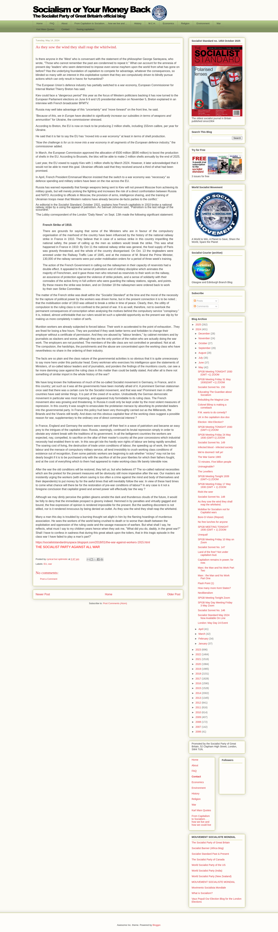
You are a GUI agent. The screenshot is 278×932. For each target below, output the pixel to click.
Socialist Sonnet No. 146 (211, 610)
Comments (201, 306)
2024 (199, 329)
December (204, 333)
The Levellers (205, 471)
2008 (199, 721)
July (201, 357)
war (50, 564)
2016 (199, 683)
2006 (199, 731)
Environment (203, 23)
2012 (199, 702)
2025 (199, 324)
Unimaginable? (206, 466)
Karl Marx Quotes (45, 29)
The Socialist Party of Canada (208, 859)
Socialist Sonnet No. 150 (211, 387)
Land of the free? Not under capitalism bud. (213, 553)
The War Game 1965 (209, 457)
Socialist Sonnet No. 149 (211, 442)
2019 (199, 668)
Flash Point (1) (206, 583)
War (219, 23)
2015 (199, 688)
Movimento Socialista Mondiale (209, 887)
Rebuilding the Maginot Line (213, 399)
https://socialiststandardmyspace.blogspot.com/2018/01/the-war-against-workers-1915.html (93, 542)
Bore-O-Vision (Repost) (211, 517)
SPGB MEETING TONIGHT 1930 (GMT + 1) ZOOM (213, 528)
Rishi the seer (205, 491)
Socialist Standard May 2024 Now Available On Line (213, 617)
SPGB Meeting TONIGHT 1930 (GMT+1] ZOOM (215, 428)
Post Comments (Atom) (115, 603)
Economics (168, 23)
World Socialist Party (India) (207, 870)
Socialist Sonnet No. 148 (211, 496)
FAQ (52, 23)
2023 (199, 649)
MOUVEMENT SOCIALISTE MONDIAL (213, 882)
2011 (199, 707)
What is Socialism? (202, 893)
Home (40, 23)
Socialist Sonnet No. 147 (211, 547)
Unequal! (203, 534)
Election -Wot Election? (210, 422)
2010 (199, 712)
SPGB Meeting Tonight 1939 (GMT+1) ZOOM (213, 478)
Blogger (156, 925)
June (201, 362)
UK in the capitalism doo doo (213, 417)
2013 (199, 697)
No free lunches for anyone (213, 521)
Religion (185, 23)
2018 (199, 673)
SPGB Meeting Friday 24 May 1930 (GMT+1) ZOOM (214, 436)
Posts (198, 300)
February (203, 638)
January (203, 643)
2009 (199, 717)
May (201, 367)
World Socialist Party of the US (209, 865)
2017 (199, 678)
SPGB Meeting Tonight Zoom (214, 597)
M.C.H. (152, 23)
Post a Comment (48, 579)
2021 (199, 659)
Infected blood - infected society (215, 447)
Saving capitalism (85, 29)
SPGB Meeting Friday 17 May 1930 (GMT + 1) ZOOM (214, 485)
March (202, 633)
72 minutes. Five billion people (214, 461)
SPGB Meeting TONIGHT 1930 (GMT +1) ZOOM (215, 373)
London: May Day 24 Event (213, 622)
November (204, 338)
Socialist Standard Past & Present (210, 853)
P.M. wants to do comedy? (212, 412)
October (203, 343)
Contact (66, 29)
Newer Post (43, 594)
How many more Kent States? (214, 588)
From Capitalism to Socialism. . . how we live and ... (100, 23)
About (64, 23)
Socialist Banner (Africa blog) (208, 848)
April (201, 629)
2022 (199, 654)
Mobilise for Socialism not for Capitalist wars (214, 511)
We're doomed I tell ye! (210, 452)
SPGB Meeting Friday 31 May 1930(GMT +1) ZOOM (214, 381)
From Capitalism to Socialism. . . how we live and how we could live (201, 820)
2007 (199, 726)
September (204, 348)
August (202, 352)
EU (45, 564)
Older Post (173, 594)
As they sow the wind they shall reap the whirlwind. (215, 503)
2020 (199, 664)
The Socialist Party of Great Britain (211, 842)
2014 (199, 693)
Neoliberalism (205, 592)
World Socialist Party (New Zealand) (212, 876)
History (137, 23)
